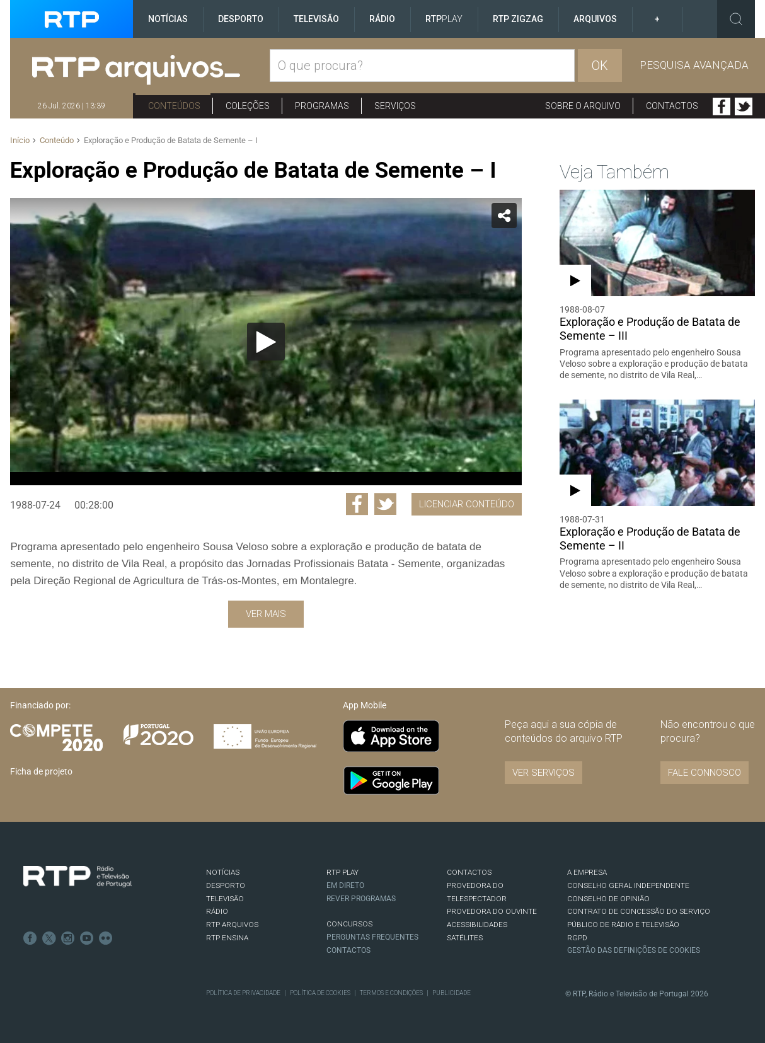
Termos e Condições (391, 992)
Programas (322, 106)
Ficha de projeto (41, 771)
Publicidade (451, 992)
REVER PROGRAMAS (361, 898)
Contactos (672, 106)
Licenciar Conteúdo (466, 504)
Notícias (168, 19)
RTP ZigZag (518, 19)
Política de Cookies (320, 992)
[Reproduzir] (266, 341)
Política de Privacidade (243, 992)
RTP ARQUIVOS (232, 924)
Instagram (68, 938)
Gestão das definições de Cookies (633, 950)
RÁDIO (217, 911)
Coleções (248, 106)
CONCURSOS (349, 923)
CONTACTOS (469, 872)
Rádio (382, 19)
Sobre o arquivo (583, 106)
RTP (444, 19)
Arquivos (595, 19)
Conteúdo (57, 140)
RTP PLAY (342, 872)
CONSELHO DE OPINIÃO (608, 898)
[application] (265, 341)
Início (20, 140)
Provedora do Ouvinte (492, 911)
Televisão (316, 19)
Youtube (87, 938)
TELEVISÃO (225, 898)
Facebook (721, 106)
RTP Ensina (227, 937)
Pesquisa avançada (694, 65)
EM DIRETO (345, 885)
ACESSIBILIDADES (477, 924)
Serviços (395, 106)
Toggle (736, 19)
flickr (106, 938)
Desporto (240, 19)
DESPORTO (225, 885)
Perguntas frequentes (372, 937)
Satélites (465, 937)
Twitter (743, 106)
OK (600, 65)
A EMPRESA (587, 872)
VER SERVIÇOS (543, 772)
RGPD (577, 937)
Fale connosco (704, 772)
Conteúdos (174, 106)
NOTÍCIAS (222, 872)
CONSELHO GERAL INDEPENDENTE (628, 885)
